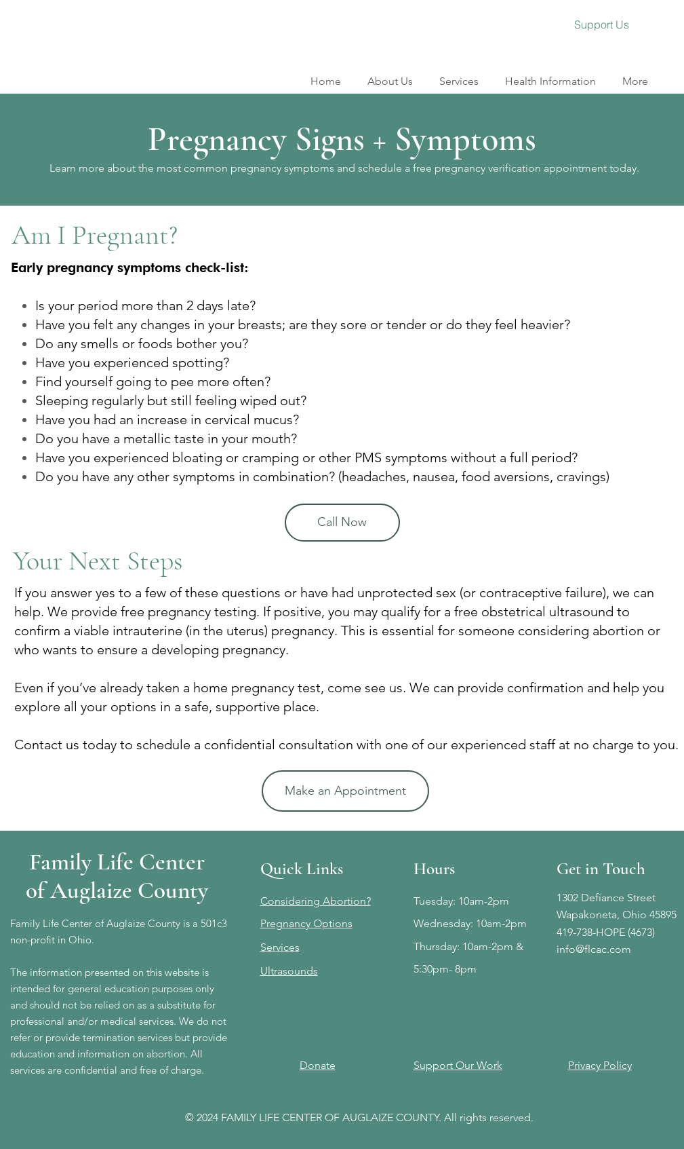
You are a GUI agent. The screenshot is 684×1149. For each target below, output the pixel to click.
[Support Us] (602, 24)
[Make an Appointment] (345, 791)
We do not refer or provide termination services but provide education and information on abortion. (118, 1037)
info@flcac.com (594, 949)
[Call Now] (342, 523)
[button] (459, 75)
